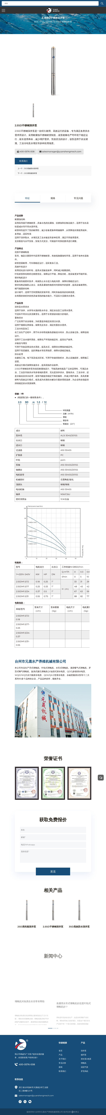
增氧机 (83, 1063)
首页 (36, 22)
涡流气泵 (84, 1067)
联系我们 (23, 161)
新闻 (60, 1067)
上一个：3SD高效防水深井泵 (28, 168)
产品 (42, 22)
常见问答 (62, 1063)
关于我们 (62, 1059)
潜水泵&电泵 (86, 1059)
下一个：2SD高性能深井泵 (27, 173)
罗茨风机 (84, 1071)
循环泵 (83, 1055)
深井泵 (49, 22)
